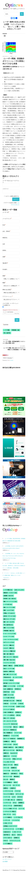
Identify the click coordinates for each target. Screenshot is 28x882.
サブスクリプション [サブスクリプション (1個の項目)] (15, 840)
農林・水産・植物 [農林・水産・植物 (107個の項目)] (9, 654)
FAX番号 (5, 269)
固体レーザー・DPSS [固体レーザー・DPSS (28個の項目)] (9, 718)
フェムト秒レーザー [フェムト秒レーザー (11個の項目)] (9, 762)
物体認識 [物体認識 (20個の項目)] (6, 735)
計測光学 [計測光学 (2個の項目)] (19, 800)
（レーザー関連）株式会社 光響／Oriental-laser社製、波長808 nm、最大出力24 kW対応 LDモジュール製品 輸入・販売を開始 (14, 565)
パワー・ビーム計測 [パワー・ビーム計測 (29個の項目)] (9, 715)
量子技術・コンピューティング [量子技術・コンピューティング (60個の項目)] (11, 683)
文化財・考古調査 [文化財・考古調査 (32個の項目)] (8, 712)
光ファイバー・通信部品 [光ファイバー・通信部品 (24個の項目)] (10, 730)
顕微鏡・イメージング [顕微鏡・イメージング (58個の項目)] (9, 686)
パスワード (6, 188)
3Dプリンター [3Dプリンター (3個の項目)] (19, 794)
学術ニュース (13, 56)
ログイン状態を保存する (12, 196)
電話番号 (5, 263)
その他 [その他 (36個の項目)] (20, 703)
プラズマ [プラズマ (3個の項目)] (17, 791)
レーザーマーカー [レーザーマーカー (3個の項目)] (8, 791)
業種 (4, 275)
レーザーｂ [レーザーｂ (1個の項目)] (7, 820)
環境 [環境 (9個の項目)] (16, 765)
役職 (4, 256)
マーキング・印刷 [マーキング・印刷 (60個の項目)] (8, 680)
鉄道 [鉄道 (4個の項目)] (15, 782)
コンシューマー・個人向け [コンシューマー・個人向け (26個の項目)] (10, 724)
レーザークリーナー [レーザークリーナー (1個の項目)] (9, 829)
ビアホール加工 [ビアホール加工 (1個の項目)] (8, 837)
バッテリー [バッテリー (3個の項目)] (7, 797)
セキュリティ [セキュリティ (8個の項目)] (15, 770)
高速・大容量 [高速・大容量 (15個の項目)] (19, 747)
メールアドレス (7, 218)
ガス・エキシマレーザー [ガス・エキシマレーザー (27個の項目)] (10, 721)
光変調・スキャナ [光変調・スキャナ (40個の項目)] (8, 695)
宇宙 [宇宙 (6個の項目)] (21, 773)
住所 (4, 244)
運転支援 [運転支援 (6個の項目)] (16, 776)
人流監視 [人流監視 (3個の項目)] (12, 788)
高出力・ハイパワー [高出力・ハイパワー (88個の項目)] (9, 668)
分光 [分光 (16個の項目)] (15, 744)
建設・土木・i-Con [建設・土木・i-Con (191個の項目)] (9, 622)
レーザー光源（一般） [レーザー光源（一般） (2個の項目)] (9, 800)
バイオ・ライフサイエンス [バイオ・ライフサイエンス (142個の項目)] (11, 639)
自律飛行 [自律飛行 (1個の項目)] (16, 837)
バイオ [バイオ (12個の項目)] (13, 756)
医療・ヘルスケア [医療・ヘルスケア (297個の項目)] (9, 610)
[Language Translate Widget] (8, 357)
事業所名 (5, 237)
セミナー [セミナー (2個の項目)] (21, 808)
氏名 (4, 225)
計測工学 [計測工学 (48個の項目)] (6, 692)
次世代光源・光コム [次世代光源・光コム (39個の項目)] (9, 700)
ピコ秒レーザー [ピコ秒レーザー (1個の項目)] (8, 823)
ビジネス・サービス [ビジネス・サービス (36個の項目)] (9, 706)
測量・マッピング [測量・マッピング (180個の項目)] (9, 627)
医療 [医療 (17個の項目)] (13, 741)
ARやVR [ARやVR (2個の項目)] (19, 797)
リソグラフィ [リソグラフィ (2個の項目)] (7, 802)
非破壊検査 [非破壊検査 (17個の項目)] (20, 738)
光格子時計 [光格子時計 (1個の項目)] (7, 835)
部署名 (4, 250)
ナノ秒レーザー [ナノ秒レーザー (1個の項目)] (16, 832)
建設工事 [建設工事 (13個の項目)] (19, 750)
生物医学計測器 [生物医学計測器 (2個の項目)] (18, 805)
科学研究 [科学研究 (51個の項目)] (18, 689)
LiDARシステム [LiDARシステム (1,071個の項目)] (19, 590)
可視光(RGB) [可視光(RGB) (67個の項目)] (7, 677)
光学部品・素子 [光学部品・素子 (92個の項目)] (18, 665)
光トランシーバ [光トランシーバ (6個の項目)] (8, 776)
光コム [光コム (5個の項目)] (6, 779)
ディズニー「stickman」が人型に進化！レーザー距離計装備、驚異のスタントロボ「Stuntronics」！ (14, 575)
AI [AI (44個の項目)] (12, 692)
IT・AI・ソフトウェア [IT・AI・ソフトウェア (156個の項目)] (9, 633)
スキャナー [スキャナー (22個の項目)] (17, 733)
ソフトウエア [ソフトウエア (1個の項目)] (15, 820)
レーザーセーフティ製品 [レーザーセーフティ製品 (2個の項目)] (10, 811)
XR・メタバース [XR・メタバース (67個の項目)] (17, 677)
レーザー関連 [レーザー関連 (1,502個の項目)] (8, 590)
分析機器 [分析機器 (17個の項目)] (6, 741)
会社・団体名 (6, 231)
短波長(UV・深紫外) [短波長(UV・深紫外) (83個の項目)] (9, 671)
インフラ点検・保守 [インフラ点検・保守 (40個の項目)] (9, 697)
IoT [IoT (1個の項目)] (14, 814)
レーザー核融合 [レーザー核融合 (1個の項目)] (8, 843)
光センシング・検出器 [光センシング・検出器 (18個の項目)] (9, 738)
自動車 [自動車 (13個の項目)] (6, 753)
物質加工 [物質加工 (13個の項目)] (6, 756)
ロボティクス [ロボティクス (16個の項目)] (7, 744)
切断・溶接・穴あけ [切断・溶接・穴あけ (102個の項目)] (9, 660)
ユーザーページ (7, 859)
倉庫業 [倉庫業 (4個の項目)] (6, 788)
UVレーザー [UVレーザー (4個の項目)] (16, 785)
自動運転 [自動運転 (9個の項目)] (13, 767)
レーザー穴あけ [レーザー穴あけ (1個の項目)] (18, 817)
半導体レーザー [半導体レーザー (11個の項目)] (16, 759)
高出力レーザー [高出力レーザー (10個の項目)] (8, 765)
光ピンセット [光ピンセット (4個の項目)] (7, 785)
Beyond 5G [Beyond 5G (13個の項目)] (14, 753)
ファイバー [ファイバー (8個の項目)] (7, 770)
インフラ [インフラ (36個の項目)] (13, 703)
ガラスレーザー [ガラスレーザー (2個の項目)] (8, 805)
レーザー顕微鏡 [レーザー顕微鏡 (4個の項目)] (8, 782)
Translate (10, 360)
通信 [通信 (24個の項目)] (15, 727)
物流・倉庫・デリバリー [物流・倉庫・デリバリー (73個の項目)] (10, 674)
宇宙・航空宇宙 (7, 333)
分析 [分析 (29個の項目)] (18, 715)
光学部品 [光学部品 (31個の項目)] (18, 712)
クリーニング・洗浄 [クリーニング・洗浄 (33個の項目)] (9, 709)
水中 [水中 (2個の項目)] (14, 802)
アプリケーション (8, 296)
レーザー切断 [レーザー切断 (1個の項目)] (19, 829)
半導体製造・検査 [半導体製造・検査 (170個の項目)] (9, 630)
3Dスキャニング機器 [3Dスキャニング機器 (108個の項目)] (9, 651)
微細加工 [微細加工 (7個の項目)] (6, 773)
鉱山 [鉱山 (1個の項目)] (13, 835)
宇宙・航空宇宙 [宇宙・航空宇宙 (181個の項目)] (8, 625)
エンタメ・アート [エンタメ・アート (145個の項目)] (9, 636)
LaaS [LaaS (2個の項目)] (13, 797)
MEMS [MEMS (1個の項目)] (19, 835)
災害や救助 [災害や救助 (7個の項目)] (14, 773)
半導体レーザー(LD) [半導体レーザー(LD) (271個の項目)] (9, 613)
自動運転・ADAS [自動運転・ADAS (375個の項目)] (8, 595)
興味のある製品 (7, 289)
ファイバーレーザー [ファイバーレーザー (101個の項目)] (9, 663)
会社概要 (5, 861)
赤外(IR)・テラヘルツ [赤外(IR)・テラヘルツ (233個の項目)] (9, 616)
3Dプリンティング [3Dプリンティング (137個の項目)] (9, 642)
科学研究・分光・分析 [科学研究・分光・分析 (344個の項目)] (10, 598)
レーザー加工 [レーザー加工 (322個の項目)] (8, 604)
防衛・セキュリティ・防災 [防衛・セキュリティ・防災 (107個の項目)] (11, 657)
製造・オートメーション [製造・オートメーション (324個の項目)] (10, 601)
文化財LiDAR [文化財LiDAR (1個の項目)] (7, 832)
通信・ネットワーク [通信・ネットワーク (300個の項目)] (9, 607)
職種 (4, 282)
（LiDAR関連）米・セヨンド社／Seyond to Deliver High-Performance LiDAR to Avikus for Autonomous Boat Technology (13, 556)
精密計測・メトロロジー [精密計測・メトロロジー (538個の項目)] (10, 592)
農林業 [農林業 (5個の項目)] (12, 779)
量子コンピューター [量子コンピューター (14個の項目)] (9, 750)
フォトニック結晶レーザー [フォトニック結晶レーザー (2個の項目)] (10, 808)
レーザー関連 (6, 330)
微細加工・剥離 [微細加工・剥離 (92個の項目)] (8, 665)
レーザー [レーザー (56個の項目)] (20, 686)
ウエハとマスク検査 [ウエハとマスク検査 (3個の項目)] (9, 794)
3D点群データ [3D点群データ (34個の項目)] (20, 706)
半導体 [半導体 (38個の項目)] (18, 700)
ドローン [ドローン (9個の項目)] (6, 767)
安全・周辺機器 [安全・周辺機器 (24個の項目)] (8, 733)
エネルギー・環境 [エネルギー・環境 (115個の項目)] (9, 648)
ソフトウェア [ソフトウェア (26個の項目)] (7, 727)
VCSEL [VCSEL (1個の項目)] (6, 840)
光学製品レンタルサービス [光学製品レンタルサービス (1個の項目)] (10, 826)
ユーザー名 (6, 212)
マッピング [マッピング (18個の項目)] (14, 735)
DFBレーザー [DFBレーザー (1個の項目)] (7, 814)
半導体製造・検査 (15, 330)
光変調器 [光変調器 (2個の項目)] (21, 802)
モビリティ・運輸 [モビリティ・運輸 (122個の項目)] (9, 645)
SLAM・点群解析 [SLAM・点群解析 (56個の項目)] (8, 689)
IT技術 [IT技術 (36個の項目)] (6, 703)
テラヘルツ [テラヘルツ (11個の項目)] (7, 759)
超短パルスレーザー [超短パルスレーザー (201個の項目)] (9, 619)
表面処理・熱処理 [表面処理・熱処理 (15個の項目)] (8, 747)
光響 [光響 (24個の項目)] (21, 727)
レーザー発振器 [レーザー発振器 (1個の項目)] (8, 817)
